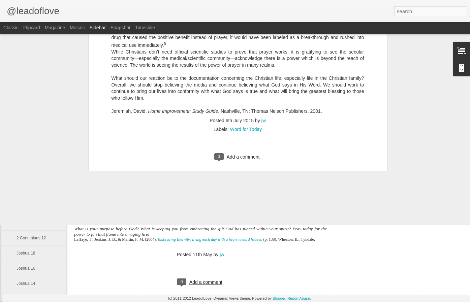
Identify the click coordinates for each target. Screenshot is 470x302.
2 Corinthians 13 (31, 223)
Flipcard (31, 27)
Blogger (279, 298)
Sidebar (98, 27)
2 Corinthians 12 (31, 238)
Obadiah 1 (26, 162)
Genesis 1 (26, 177)
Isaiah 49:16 (27, 192)
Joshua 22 (26, 207)
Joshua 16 (26, 268)
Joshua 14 (26, 283)
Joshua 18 (26, 253)
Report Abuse (298, 298)
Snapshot (120, 27)
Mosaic (77, 27)
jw (222, 254)
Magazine (55, 27)
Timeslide (145, 27)
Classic (11, 27)
